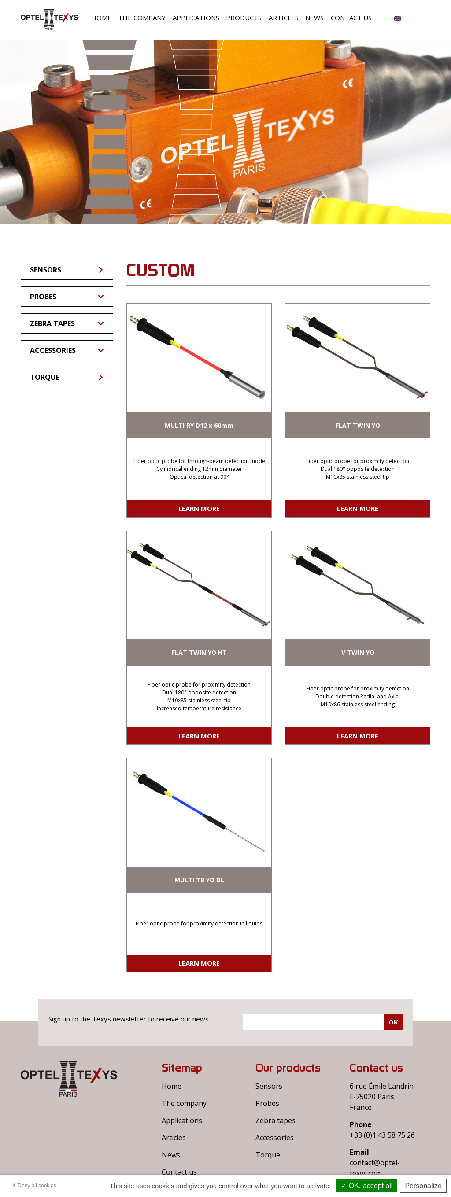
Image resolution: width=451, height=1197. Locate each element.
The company (142, 17)
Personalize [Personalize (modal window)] (423, 1186)
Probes (67, 296)
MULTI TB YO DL (199, 880)
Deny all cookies (34, 1185)
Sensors (67, 270)
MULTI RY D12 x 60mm (199, 425)
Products (244, 17)
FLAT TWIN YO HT (199, 652)
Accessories (67, 350)
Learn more (199, 508)
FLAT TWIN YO (358, 425)
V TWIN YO (357, 652)
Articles (284, 17)
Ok (393, 1021)
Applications (196, 17)
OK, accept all (366, 1186)
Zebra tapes (67, 323)
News (314, 17)
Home (101, 17)
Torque (67, 377)
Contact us (351, 17)
